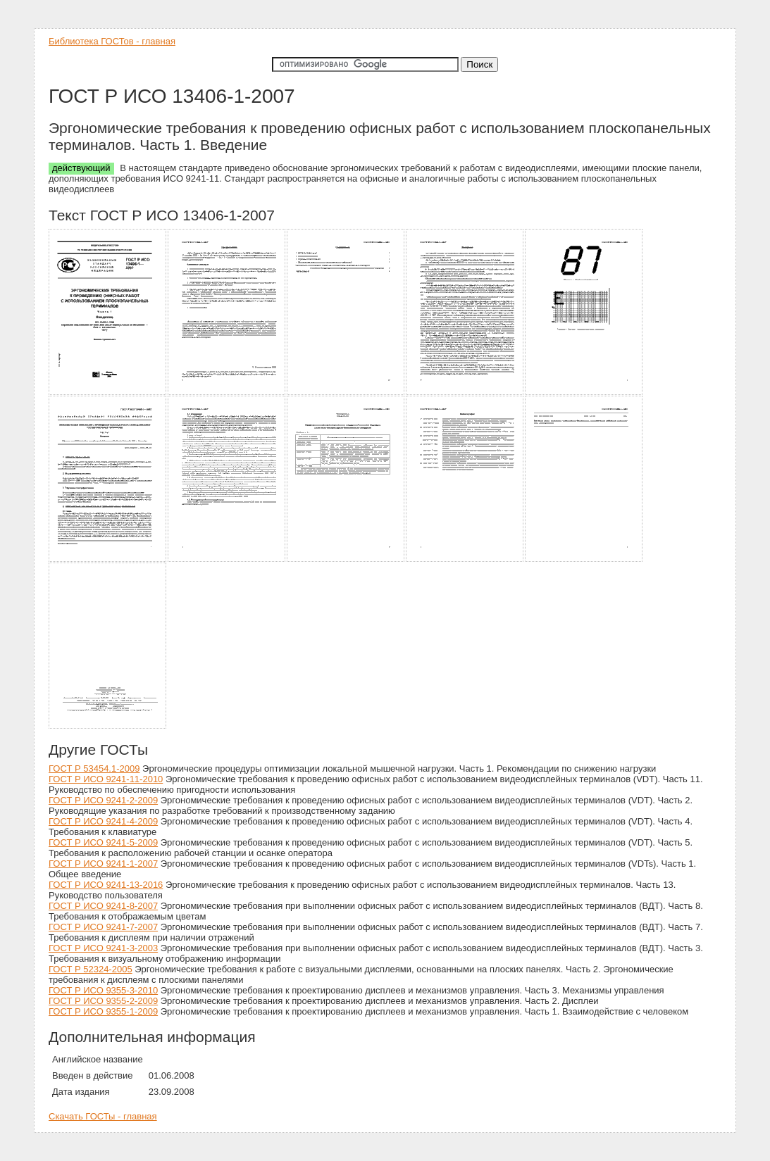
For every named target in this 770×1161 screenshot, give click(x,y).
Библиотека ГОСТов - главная (112, 41)
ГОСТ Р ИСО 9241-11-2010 (106, 779)
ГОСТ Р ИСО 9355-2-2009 (103, 1001)
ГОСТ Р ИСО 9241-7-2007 (103, 927)
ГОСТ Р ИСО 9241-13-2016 (106, 884)
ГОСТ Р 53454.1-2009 (94, 768)
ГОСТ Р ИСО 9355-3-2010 (103, 990)
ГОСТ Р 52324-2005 (90, 969)
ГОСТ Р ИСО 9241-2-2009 (103, 800)
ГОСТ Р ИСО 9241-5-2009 (103, 842)
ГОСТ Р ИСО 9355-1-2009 (103, 1011)
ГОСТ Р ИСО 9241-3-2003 (103, 948)
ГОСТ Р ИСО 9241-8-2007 (103, 905)
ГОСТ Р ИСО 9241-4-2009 (103, 821)
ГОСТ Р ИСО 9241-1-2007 (103, 863)
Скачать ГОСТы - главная (103, 1116)
